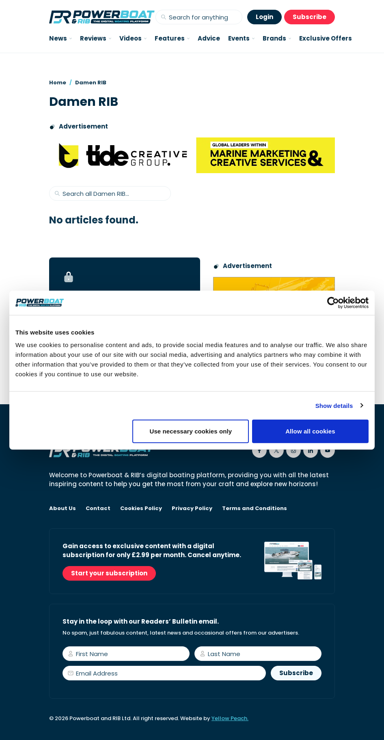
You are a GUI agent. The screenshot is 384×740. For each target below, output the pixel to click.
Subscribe (309, 17)
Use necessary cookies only (191, 431)
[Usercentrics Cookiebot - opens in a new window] (333, 302)
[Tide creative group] (192, 155)
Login (264, 17)
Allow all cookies (310, 431)
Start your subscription (109, 573)
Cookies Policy (141, 508)
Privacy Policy (192, 508)
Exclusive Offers (325, 38)
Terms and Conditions (254, 508)
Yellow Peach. (229, 718)
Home (57, 82)
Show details (334, 405)
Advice (209, 38)
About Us (62, 508)
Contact (98, 508)
